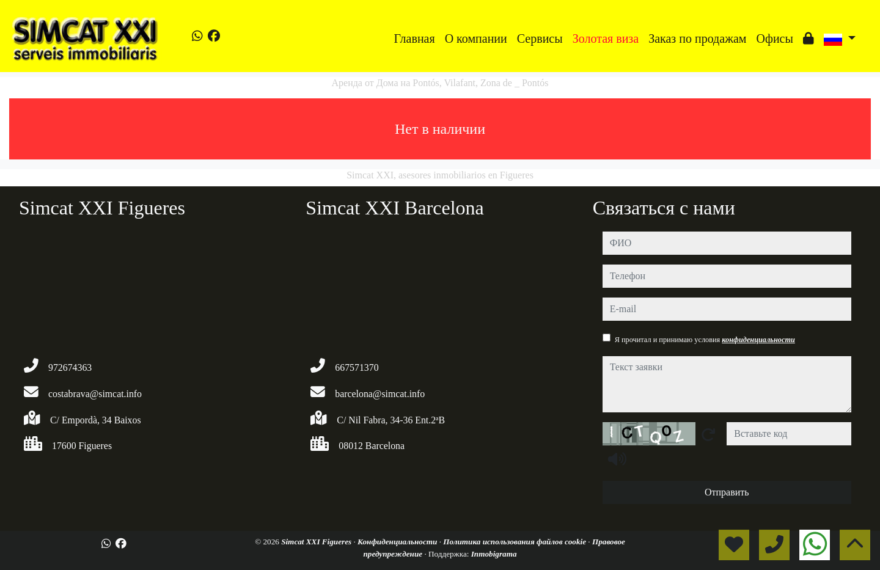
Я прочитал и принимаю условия (705, 339)
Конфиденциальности (398, 541)
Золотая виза (606, 38)
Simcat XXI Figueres (317, 541)
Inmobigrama (494, 553)
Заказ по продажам (697, 38)
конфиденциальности (758, 339)
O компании (476, 38)
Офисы (774, 38)
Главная (414, 38)
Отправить (727, 492)
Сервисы (540, 38)
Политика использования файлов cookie (515, 541)
